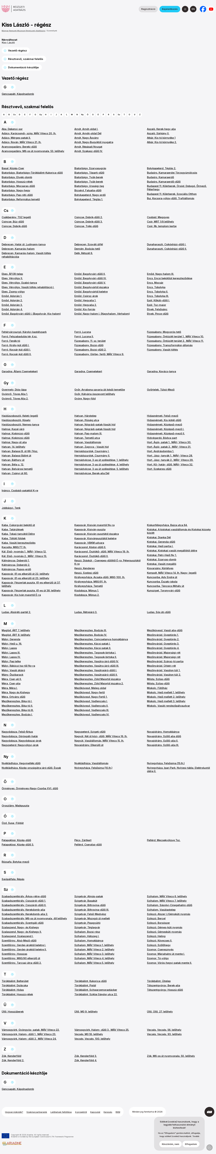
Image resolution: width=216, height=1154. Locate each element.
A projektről (81, 1112)
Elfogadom (191, 1145)
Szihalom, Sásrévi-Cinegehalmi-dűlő (169, 905)
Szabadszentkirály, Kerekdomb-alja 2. (25, 914)
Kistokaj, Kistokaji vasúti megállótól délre (172, 550)
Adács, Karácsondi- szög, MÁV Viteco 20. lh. (29, 133)
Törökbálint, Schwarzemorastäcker (95, 989)
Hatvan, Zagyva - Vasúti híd (91, 446)
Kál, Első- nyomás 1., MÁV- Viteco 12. (24, 551)
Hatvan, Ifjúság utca (86, 420)
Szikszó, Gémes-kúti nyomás (164, 927)
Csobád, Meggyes (158, 217)
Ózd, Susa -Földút (13, 823)
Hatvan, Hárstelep (85, 415)
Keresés (108, 1112)
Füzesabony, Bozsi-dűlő (88, 345)
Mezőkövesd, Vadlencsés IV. (91, 714)
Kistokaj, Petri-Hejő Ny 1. (162, 555)
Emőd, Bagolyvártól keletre (91, 291)
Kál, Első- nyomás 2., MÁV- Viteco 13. (24, 556)
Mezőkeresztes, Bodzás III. (90, 630)
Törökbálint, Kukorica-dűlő (90, 981)
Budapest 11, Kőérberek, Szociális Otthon (172, 194)
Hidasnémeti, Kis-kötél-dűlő (164, 420)
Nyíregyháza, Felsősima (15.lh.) (166, 763)
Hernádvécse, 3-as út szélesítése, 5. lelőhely (101, 468)
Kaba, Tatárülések (13, 529)
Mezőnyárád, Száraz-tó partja (165, 661)
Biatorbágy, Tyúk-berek (88, 177)
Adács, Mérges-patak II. (16, 137)
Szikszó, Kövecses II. (159, 940)
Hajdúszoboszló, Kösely (16, 420)
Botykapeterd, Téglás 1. (88, 199)
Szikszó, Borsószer (158, 922)
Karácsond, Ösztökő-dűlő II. (91, 556)
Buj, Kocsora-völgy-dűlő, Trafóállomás (170, 198)
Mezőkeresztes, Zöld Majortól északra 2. (99, 683)
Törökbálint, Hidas (13, 989)
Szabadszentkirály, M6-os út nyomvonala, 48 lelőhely (34, 918)
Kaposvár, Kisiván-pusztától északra (96, 533)
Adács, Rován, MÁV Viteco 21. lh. (21, 142)
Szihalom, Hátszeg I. (86, 936)
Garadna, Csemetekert (88, 371)
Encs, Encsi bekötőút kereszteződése (169, 278)
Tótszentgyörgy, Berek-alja (163, 985)
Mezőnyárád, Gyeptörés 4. (163, 648)
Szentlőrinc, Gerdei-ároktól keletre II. (24, 949)
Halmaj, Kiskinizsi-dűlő (16, 433)
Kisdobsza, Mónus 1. (86, 590)
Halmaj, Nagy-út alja (14, 442)
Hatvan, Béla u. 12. (13, 464)
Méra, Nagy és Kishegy (16, 692)
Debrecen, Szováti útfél (88, 244)
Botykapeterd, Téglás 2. (161, 168)
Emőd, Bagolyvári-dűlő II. (89, 273)
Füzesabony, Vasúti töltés (162, 349)
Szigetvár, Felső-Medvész (90, 914)
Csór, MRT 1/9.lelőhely (160, 221)
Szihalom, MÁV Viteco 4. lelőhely (94, 958)
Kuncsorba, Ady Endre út (162, 577)
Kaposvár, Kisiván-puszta (89, 529)
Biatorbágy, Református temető (21, 199)
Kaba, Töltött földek (13, 538)
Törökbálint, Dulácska (15, 985)
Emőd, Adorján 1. (12, 296)
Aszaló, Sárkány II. (158, 133)
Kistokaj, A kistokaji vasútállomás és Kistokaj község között (179, 531)
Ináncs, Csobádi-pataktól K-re (20, 490)
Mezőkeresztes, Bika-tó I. (17, 701)
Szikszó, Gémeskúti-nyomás (164, 931)
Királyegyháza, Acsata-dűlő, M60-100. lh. (99, 577)
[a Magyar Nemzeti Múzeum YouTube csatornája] (211, 9)
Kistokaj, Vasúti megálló (161, 563)
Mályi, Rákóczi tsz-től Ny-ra (18, 665)
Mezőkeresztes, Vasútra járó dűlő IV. (96, 661)
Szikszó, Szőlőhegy (159, 945)
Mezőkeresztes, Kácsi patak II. (92, 648)
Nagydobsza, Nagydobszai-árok (21, 740)
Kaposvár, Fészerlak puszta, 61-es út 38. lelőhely (31, 590)
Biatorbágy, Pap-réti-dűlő (17, 195)
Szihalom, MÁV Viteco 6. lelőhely (167, 896)
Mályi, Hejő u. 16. (12, 643)
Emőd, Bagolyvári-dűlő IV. (90, 278)
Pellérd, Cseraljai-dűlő (88, 844)
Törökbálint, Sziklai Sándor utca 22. (95, 994)
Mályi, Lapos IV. (11, 657)
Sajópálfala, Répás (13, 879)
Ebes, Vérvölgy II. (12, 278)
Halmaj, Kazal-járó (13, 429)
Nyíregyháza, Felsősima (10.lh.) (93, 767)
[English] (193, 9)
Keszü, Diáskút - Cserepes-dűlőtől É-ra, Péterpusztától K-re (107, 562)
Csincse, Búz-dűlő (13, 221)
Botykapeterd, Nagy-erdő (90, 195)
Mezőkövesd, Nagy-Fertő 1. (90, 696)
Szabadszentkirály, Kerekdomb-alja (23, 909)
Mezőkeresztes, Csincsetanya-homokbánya (101, 639)
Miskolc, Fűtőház (157, 688)
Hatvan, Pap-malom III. (88, 433)
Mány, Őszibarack (12, 674)
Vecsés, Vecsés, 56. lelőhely (164, 1029)
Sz (119, 114)
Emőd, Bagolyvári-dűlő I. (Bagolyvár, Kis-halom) (31, 313)
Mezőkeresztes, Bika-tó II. (17, 705)
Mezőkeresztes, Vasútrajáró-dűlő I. (95, 670)
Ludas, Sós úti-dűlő (159, 612)
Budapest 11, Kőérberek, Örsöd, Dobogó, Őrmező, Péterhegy (177, 187)
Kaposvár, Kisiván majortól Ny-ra (94, 525)
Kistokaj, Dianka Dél (159, 537)
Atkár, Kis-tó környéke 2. (162, 142)
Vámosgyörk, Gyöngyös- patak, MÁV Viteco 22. (31, 1029)
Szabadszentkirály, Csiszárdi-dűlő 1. (24, 900)
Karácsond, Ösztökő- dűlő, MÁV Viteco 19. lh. (101, 551)
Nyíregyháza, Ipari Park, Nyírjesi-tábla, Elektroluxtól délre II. (178, 769)
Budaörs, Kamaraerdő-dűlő (164, 181)
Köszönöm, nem (170, 1145)
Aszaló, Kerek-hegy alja (161, 129)
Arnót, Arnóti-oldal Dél (87, 133)
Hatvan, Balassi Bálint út (16, 455)
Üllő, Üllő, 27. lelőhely (160, 1011)
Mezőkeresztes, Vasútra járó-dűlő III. (96, 665)
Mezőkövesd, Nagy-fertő (89, 692)
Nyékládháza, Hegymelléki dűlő (21, 763)
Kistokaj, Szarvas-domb (161, 559)
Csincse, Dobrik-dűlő (14, 226)
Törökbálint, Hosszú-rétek (17, 994)
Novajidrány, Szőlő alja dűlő (164, 736)
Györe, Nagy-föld (85, 398)
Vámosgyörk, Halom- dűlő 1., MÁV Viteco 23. (29, 1034)
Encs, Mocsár (155, 282)
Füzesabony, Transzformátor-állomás (170, 345)
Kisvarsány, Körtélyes (160, 568)
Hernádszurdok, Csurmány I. (91, 451)
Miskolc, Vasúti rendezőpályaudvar (168, 705)
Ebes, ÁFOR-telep (12, 273)
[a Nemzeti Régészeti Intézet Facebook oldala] (203, 9)
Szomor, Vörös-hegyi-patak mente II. (169, 962)
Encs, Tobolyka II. (157, 291)
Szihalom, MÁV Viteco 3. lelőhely (94, 953)
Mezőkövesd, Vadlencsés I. (91, 701)
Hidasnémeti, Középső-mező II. (166, 433)
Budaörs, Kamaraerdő (160, 177)
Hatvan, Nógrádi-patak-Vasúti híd (94, 424)
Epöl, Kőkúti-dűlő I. (158, 300)
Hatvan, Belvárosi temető (17, 468)
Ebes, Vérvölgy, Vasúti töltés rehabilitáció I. (28, 287)
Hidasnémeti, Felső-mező (162, 415)
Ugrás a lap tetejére (12, 87)
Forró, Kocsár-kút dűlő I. (16, 349)
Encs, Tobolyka (156, 287)
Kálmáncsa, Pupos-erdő (16, 569)
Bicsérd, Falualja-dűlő (87, 190)
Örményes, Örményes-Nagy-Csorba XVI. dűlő (30, 788)
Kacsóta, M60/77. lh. (14, 547)
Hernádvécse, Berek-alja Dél (91, 473)
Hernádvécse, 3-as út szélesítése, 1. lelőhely (101, 460)
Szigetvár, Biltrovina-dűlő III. (91, 909)
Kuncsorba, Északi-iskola (162, 581)
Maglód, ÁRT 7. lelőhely (16, 630)
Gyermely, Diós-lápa (14, 389)
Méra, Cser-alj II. (12, 679)
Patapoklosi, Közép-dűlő (16, 840)
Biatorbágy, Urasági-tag (89, 186)
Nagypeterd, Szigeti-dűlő (89, 731)
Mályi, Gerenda (11, 639)
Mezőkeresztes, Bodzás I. (17, 714)
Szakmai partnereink (36, 1112)
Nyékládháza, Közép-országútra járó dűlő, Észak (31, 767)
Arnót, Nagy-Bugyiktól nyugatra (93, 142)
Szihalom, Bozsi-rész (87, 931)
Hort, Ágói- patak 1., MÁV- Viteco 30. (169, 442)
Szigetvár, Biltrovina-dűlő (90, 905)
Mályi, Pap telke (11, 661)
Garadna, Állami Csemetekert (20, 371)
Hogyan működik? (14, 1112)
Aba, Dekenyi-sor (12, 129)
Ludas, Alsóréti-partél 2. (16, 612)
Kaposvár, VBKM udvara (89, 542)
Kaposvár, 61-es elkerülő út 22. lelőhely (25, 573)
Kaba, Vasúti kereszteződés (18, 542)
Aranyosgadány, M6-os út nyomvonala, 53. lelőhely (33, 151)
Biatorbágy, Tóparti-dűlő (89, 172)
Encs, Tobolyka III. (158, 296)
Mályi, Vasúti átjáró (13, 670)
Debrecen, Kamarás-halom (18, 248)
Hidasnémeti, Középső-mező (164, 424)
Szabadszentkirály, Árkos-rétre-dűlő (24, 896)
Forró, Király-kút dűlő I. (15, 345)
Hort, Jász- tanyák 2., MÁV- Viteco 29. (170, 460)
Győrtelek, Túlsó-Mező (160, 389)
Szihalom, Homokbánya (88, 940)
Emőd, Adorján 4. (12, 309)
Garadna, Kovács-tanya (161, 371)
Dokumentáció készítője (23, 67)
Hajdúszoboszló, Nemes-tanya (20, 424)
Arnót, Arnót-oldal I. (86, 129)
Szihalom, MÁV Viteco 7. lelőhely (167, 900)
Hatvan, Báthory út (13, 460)
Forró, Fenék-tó (11, 340)
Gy (40, 114)
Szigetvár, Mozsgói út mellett (92, 918)
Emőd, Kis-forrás (84, 309)
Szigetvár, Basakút (85, 900)
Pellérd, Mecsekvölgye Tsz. (163, 840)
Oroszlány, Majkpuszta (15, 805)
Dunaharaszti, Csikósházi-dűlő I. (166, 244)
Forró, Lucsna (82, 331)
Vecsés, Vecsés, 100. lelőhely (92, 1038)
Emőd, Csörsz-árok (86, 296)
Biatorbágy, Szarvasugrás (90, 168)
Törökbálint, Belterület (15, 981)
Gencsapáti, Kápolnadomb (18, 93)
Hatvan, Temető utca (87, 437)
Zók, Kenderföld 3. (85, 1056)
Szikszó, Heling (156, 936)
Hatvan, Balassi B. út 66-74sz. (20, 451)
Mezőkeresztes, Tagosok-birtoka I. (95, 652)
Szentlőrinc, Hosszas (14, 953)
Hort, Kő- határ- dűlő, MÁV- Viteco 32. (170, 464)
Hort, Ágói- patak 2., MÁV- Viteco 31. (169, 446)
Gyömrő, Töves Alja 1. (15, 394)
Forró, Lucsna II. (84, 336)
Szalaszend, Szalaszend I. (17, 936)
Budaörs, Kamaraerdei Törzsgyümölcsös (172, 172)
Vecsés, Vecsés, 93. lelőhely (164, 1034)
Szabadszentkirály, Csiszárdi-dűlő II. (24, 905)
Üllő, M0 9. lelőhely (86, 1011)
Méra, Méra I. (10, 688)
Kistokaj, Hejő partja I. (160, 546)
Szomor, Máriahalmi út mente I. (166, 953)
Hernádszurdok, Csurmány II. (92, 455)
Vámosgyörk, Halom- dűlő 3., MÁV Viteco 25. (101, 1029)
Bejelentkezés (170, 9)
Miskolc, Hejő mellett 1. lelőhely (166, 692)
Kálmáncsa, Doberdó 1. (16, 560)
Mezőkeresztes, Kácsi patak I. (92, 643)
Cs (14, 114)
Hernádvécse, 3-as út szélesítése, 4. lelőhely (101, 464)
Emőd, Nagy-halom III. (160, 273)
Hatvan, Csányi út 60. (15, 473)
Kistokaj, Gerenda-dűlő (161, 541)
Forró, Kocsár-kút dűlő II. (16, 354)
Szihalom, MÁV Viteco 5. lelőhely (94, 962)
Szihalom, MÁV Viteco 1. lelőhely (94, 945)
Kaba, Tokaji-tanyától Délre (18, 533)
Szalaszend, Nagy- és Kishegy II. (22, 931)
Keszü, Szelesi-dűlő (86, 572)
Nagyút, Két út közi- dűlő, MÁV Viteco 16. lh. (100, 736)
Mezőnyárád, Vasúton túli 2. (164, 674)
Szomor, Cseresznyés (160, 949)
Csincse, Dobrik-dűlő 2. (88, 217)
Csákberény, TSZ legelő (16, 217)
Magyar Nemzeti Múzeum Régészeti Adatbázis (23, 31)
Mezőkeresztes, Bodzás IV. (90, 634)
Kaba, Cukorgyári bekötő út (18, 525)
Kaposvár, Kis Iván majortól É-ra (21, 594)
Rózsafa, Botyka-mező (15, 861)
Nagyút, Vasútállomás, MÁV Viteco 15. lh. (99, 740)
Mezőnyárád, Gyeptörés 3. (163, 643)
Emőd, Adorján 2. (12, 300)
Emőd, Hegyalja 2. (85, 305)
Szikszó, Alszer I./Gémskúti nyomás (168, 914)
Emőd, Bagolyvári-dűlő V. (90, 282)
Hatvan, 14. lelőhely (13, 446)
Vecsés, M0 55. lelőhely (88, 1034)
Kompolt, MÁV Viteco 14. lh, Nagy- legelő (171, 572)
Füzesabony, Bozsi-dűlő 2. (90, 349)
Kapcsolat (95, 1112)
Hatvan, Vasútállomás (87, 442)
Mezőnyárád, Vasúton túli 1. (163, 670)
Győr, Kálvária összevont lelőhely (94, 394)
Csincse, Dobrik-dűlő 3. (88, 221)
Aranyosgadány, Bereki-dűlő (19, 146)
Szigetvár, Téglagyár (87, 927)
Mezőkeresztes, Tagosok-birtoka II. (95, 657)
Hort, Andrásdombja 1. (160, 451)
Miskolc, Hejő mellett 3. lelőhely (166, 701)
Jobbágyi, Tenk (11, 507)
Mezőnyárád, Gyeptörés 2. (163, 639)
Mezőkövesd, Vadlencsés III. (91, 710)
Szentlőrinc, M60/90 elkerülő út (21, 958)
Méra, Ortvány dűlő (13, 696)
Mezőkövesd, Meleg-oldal (90, 688)
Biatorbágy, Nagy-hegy (16, 190)
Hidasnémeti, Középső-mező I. (165, 429)
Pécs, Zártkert (82, 840)
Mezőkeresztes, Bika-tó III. (18, 710)
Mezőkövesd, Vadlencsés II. (91, 705)
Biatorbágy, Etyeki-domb (17, 177)
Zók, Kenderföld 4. (85, 1060)
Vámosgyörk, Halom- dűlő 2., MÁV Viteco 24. (29, 1038)
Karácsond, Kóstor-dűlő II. (90, 547)
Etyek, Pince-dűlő (157, 313)
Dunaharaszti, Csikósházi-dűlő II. (167, 248)
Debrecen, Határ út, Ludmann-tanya (24, 244)
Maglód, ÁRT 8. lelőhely (16, 634)
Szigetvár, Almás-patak (88, 896)
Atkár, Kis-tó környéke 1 (161, 137)
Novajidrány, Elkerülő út (88, 745)
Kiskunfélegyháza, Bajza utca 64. (167, 525)
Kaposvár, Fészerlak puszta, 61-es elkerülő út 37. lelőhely (31, 584)
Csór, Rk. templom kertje (162, 226)
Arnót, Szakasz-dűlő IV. (88, 151)
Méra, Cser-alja (11, 683)
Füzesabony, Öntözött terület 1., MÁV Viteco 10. (175, 336)
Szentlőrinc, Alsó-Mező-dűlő (19, 940)
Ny (82, 114)
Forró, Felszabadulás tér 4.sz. (19, 336)
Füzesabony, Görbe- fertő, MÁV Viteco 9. (99, 354)
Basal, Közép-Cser (13, 168)
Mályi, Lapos (9, 648)
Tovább (195, 1137)
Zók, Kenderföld (11, 1056)
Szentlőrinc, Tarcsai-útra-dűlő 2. (22, 962)
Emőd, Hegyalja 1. (85, 300)
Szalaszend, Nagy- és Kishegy (20, 927)
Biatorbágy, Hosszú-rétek (17, 181)
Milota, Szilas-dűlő (158, 679)
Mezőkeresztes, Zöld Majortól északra (97, 679)
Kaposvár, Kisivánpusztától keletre (95, 538)
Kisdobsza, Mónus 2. (86, 594)
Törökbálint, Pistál (85, 985)
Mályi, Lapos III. (11, 652)
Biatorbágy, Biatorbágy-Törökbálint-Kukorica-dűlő (32, 172)
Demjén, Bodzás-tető (87, 248)
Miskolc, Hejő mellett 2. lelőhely (166, 696)
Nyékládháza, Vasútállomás (91, 763)
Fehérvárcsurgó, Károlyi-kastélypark (24, 331)
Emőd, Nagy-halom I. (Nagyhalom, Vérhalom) (102, 313)
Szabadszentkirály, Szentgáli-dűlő (23, 922)
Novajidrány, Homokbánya (163, 731)
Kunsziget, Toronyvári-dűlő (163, 590)
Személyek (52, 31)
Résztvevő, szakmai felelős (25, 59)
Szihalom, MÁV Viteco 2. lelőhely (94, 949)
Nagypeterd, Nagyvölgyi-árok (20, 745)
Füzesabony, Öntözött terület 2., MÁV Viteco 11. (175, 340)
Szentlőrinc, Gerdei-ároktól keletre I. (24, 945)
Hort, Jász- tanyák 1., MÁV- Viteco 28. (170, 455)
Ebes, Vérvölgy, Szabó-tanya (19, 282)
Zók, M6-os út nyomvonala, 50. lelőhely (171, 1056)
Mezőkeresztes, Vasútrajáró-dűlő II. (96, 674)
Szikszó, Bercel (156, 918)
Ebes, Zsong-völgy (13, 291)
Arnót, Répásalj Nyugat (88, 146)
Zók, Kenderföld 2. (13, 1060)
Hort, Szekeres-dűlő (159, 468)
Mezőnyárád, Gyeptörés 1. (163, 634)
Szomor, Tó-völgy (158, 958)
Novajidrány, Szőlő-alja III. (163, 745)
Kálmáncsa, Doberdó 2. (16, 564)
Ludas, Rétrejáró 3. (85, 612)
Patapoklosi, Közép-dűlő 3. (18, 844)
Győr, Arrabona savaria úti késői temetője (99, 389)
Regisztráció (148, 9)
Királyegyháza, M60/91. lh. (90, 581)
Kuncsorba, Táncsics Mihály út (165, 586)
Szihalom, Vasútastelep (161, 909)
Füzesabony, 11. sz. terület (90, 340)
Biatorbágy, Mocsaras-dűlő (18, 186)
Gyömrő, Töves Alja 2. (15, 398)
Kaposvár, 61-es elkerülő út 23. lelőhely (25, 578)
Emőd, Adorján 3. (12, 305)
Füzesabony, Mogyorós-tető (164, 331)
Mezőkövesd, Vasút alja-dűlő (164, 630)
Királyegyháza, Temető (88, 586)
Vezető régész (17, 50)
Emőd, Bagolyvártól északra (91, 287)
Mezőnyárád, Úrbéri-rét (161, 665)
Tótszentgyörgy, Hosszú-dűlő (165, 989)
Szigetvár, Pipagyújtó (87, 922)
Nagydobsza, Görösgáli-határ (20, 736)
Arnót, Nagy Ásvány (86, 137)
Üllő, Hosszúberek (13, 1011)
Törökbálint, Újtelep (159, 981)
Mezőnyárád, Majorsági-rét (163, 652)
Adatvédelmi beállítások (209, 1147)
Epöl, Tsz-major (156, 305)
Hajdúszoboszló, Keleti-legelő (20, 415)
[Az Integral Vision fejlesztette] (209, 1112)
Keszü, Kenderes (84, 568)
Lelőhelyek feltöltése (61, 1112)
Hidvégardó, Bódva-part (162, 437)
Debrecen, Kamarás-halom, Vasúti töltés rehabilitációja (26, 255)
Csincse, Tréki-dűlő (86, 226)
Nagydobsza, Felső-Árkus (17, 731)
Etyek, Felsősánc (157, 309)
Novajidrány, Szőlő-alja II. (162, 740)
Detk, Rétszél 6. (83, 253)
